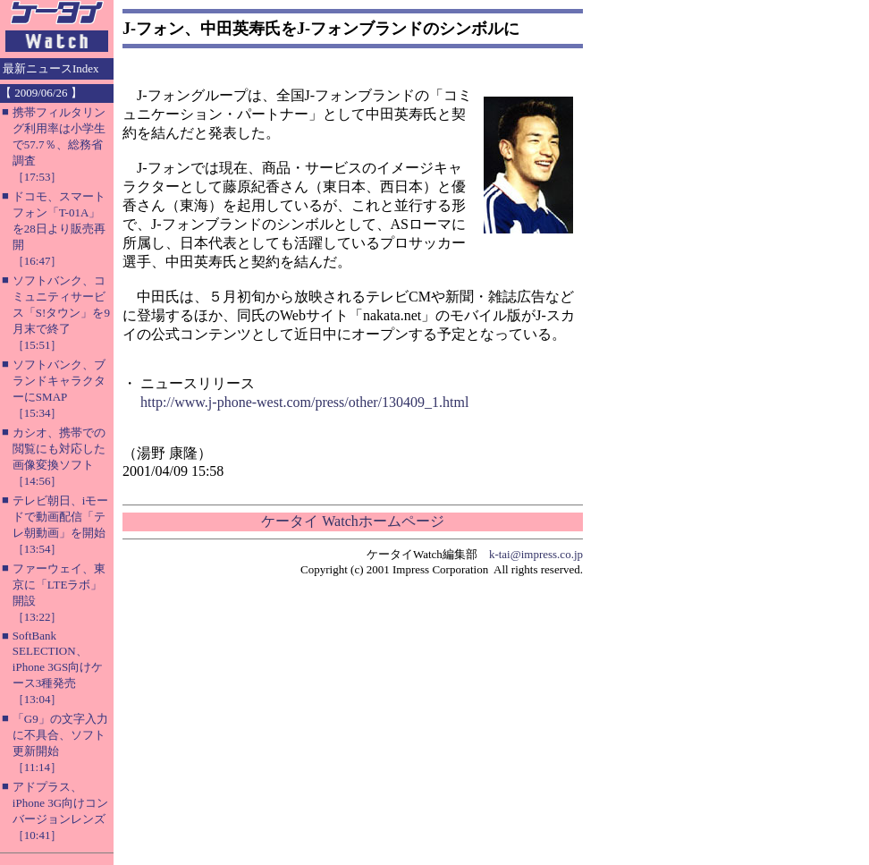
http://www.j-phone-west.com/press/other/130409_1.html (304, 402)
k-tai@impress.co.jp (536, 554)
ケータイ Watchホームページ (352, 521)
